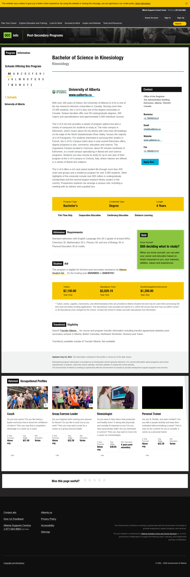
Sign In (168, 18)
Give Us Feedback (14, 519)
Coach (17, 416)
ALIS (31, 14)
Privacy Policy (48, 519)
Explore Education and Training (33, 23)
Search (178, 24)
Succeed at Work (72, 23)
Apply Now (149, 161)
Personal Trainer (147, 416)
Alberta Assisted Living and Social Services (159, 534)
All (9, 73)
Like (164, 23)
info (11, 35)
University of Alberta (15, 104)
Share (154, 23)
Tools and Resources (112, 23)
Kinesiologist (104, 416)
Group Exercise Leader (67, 416)
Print (170, 23)
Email (79, 76)
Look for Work (56, 23)
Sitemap (45, 532)
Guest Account (151, 18)
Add (159, 23)
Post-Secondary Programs (45, 35)
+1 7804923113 (151, 118)
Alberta (11, 14)
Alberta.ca (46, 512)
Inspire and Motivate (91, 23)
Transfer (69, 330)
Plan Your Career (9, 23)
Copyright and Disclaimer (14, 563)
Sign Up (180, 18)
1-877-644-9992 (180, 10)
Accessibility (47, 525)
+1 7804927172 (151, 151)
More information (142, 3)
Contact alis (10, 512)
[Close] (186, 3)
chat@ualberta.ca (152, 129)
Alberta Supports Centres (17, 525)
